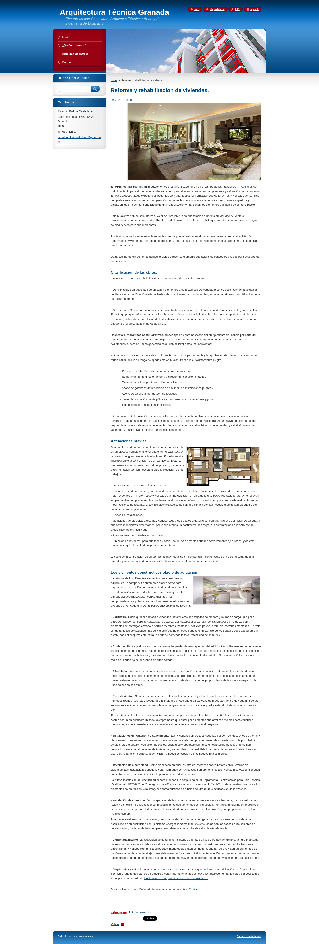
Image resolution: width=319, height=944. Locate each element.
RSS (237, 9)
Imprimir (254, 9)
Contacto (194, 889)
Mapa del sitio (217, 9)
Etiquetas (118, 913)
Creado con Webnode (249, 936)
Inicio (114, 80)
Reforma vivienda (139, 912)
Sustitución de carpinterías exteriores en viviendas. (176, 878)
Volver (115, 924)
